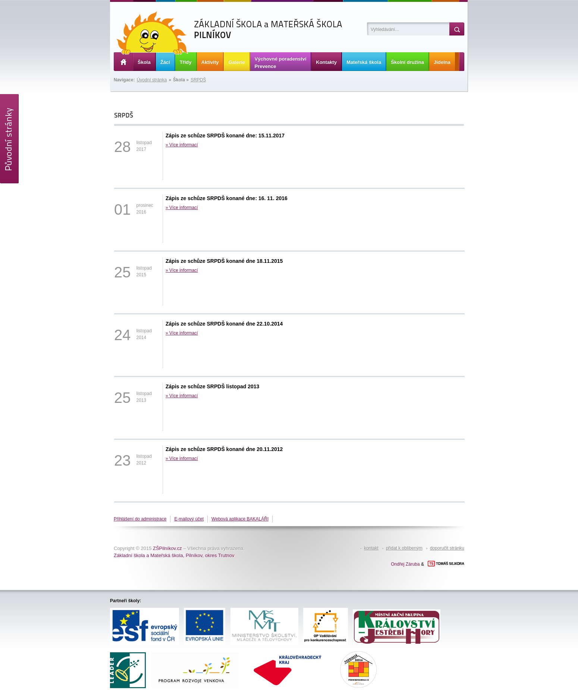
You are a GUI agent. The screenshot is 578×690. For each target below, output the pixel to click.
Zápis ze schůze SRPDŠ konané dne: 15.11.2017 (225, 136)
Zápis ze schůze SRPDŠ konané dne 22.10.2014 (224, 324)
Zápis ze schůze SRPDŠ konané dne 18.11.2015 (224, 261)
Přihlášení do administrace (140, 519)
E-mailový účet (189, 519)
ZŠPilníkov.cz (167, 548)
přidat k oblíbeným (404, 548)
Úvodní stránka (152, 80)
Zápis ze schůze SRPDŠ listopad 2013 (212, 386)
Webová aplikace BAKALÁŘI (239, 519)
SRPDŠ (198, 80)
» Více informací (182, 144)
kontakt (371, 548)
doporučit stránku (447, 548)
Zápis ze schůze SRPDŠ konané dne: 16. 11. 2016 (227, 198)
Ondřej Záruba (405, 564)
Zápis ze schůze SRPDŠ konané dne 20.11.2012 (224, 449)
